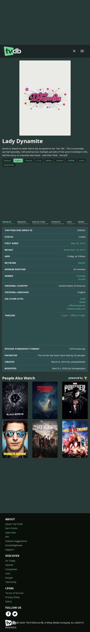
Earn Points (11, 528)
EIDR (82, 298)
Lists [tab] (69, 221)
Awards (9, 564)
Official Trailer (77, 315)
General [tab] (6, 221)
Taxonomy (10, 581)
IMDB (82, 302)
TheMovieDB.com (75, 308)
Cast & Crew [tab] (38, 221)
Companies (11, 569)
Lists (7, 573)
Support (9, 549)
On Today (10, 560)
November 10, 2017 (74, 249)
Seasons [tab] (21, 221)
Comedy (81, 275)
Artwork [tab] (55, 221)
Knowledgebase (13, 545)
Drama (81, 279)
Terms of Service (14, 592)
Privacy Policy (12, 597)
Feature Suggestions (16, 541)
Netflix (81, 262)
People (9, 577)
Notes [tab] (81, 221)
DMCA (8, 601)
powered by (78, 378)
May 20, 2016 (78, 243)
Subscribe (10, 532)
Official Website (77, 305)
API (7, 536)
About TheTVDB (14, 523)
